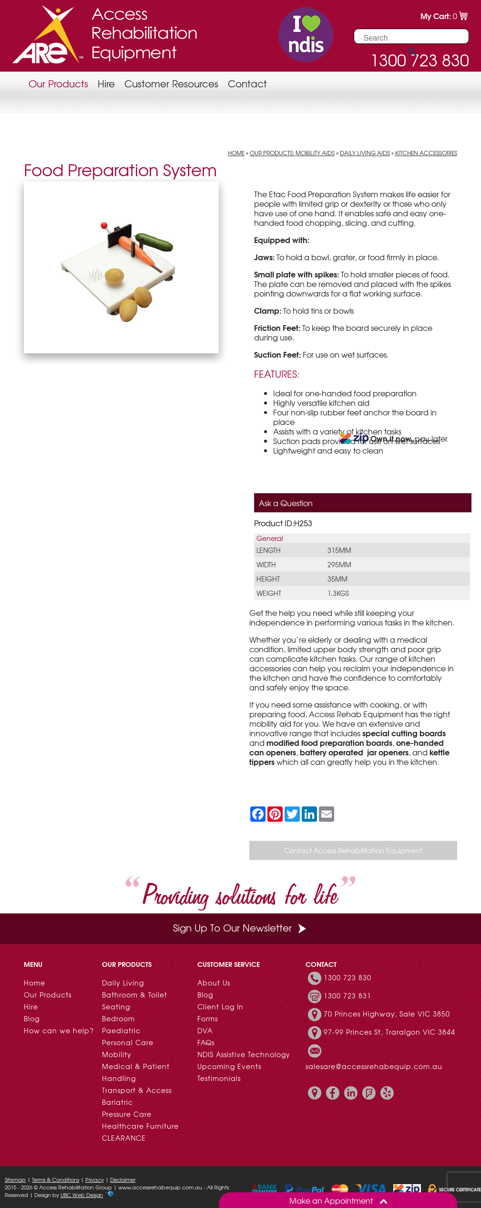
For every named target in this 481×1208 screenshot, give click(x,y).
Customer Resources (171, 83)
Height (268, 578)
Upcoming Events (229, 1066)
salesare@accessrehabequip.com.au (374, 1066)
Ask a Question (286, 503)
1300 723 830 (347, 977)
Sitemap (15, 1179)
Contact (247, 83)
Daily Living (123, 982)
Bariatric (117, 1102)
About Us (213, 982)
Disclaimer (122, 1179)
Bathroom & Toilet (134, 994)
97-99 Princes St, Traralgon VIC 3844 (389, 1032)
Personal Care (128, 1042)
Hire (106, 83)
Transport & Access (137, 1090)
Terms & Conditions (55, 1179)
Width (266, 564)
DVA (205, 1030)
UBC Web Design (82, 1194)
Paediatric (121, 1030)
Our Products (58, 83)
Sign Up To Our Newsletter (240, 927)
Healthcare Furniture (140, 1126)
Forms (207, 1018)
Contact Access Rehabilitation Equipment (353, 850)
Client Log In (220, 1006)
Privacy (94, 1179)
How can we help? (59, 1030)
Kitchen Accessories (426, 152)
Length (268, 550)
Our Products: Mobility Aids (292, 152)
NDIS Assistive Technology (243, 1054)
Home (236, 152)
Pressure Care (127, 1114)
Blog (32, 1018)
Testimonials (219, 1078)
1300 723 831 (347, 995)
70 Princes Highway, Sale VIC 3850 (387, 1013)
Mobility (117, 1054)
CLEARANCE (124, 1138)
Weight (268, 593)
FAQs (206, 1042)
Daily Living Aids (365, 152)
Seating (116, 1006)
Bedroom (118, 1018)
